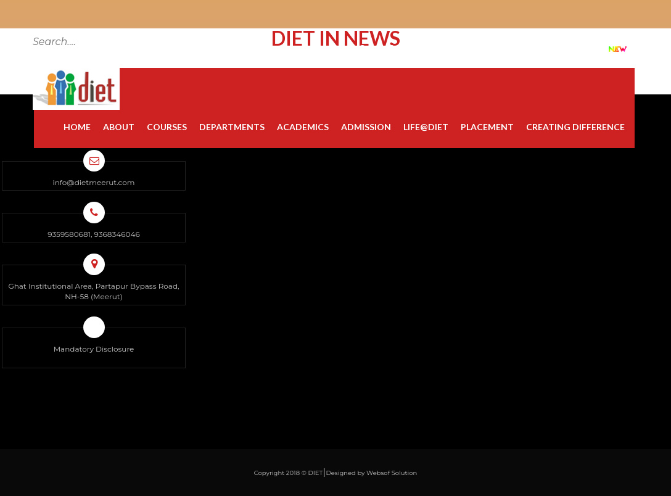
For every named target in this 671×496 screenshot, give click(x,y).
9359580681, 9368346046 (93, 234)
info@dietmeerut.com (93, 182)
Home (77, 127)
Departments (232, 127)
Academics (303, 127)
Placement (487, 127)
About (118, 127)
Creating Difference (575, 127)
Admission (366, 127)
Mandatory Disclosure (94, 348)
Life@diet (425, 127)
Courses (167, 127)
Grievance (450, 48)
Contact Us (383, 48)
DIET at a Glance (567, 48)
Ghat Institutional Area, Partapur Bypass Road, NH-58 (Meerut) (93, 291)
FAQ (503, 48)
